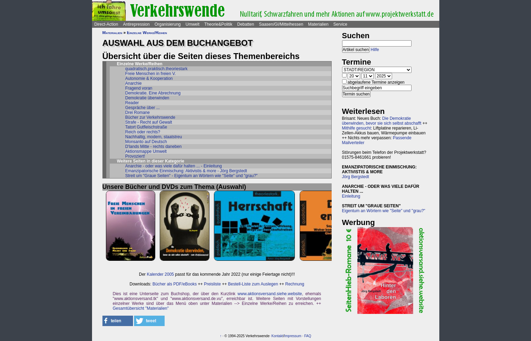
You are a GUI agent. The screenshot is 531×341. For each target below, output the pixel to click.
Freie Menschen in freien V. (150, 73)
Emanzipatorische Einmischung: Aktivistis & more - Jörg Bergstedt (186, 170)
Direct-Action (106, 24)
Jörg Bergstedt (355, 176)
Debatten (245, 24)
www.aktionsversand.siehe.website (270, 293)
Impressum (292, 336)
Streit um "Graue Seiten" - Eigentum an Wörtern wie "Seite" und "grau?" (191, 175)
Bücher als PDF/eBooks (174, 284)
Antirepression (136, 24)
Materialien (318, 24)
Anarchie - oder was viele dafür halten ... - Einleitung (173, 166)
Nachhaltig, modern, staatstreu (153, 136)
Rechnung (294, 284)
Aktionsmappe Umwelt (146, 151)
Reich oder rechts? (142, 132)
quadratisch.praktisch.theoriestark (156, 68)
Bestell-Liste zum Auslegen (253, 284)
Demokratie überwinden (147, 97)
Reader (132, 102)
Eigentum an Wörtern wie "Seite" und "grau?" (383, 210)
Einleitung (351, 196)
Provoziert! (135, 156)
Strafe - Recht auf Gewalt (148, 122)
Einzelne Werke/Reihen (147, 32)
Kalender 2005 (160, 274)
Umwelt (192, 24)
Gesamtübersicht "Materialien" (141, 308)
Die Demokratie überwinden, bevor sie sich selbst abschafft (382, 121)
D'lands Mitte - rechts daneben (153, 146)
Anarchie (133, 83)
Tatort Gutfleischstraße (146, 127)
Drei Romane (137, 112)
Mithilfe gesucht (356, 128)
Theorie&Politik (218, 24)
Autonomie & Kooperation (149, 78)
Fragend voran (138, 88)
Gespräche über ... (142, 107)
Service (340, 24)
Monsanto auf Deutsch (146, 141)
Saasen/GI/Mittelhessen (281, 24)
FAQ (307, 336)
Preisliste (212, 284)
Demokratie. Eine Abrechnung (153, 93)
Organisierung (168, 24)
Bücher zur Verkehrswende (150, 117)
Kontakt (277, 336)
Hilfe (375, 49)
